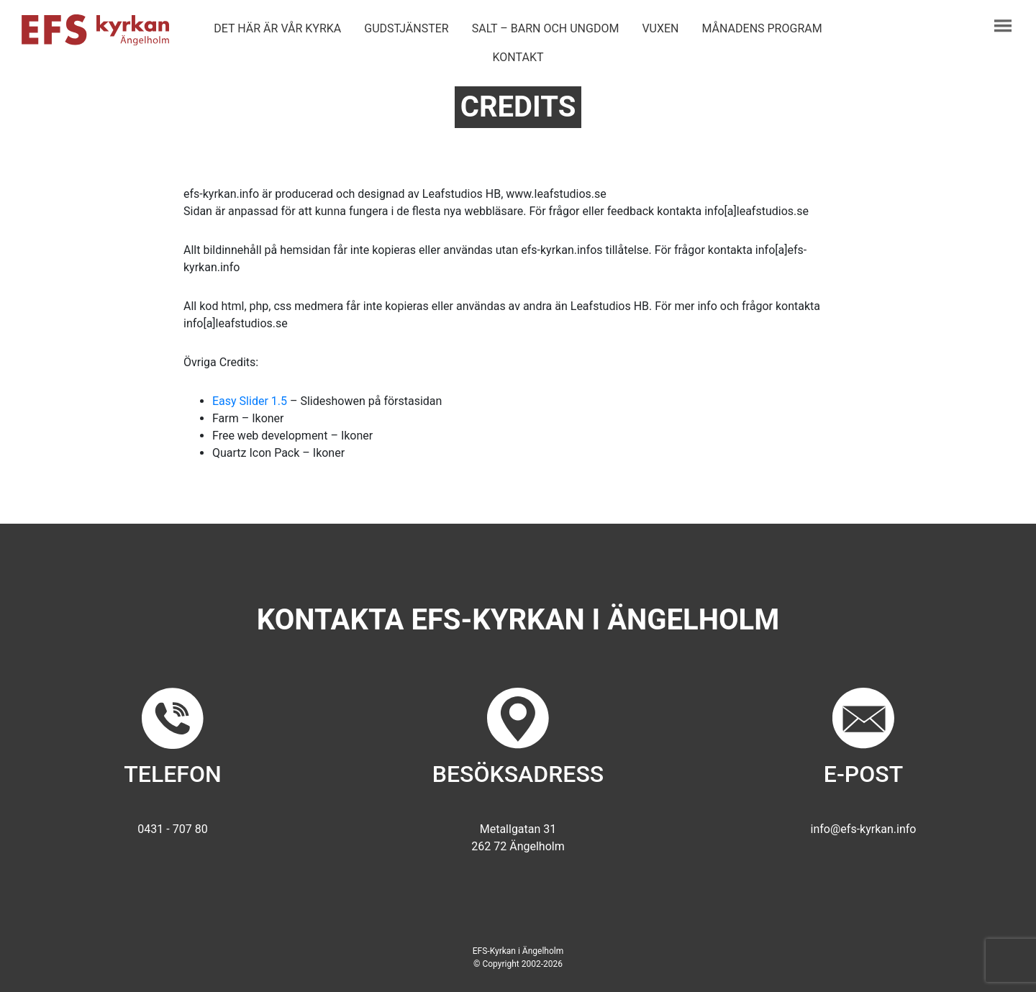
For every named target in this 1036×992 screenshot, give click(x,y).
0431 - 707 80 (172, 829)
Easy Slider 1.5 (249, 401)
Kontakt (518, 57)
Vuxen (660, 28)
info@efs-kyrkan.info (864, 829)
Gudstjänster (406, 28)
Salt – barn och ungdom (545, 28)
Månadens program (762, 28)
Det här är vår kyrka (277, 28)
